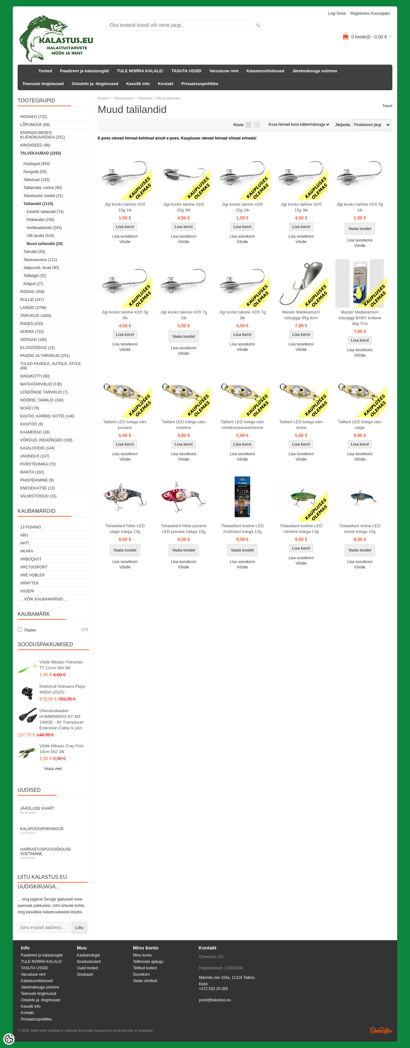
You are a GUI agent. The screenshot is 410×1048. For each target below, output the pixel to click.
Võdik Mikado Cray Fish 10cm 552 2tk (61, 748)
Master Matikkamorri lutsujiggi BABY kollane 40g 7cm (360, 318)
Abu (24, 535)
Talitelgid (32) (34, 276)
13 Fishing (30, 527)
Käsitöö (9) (31, 424)
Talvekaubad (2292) (40, 153)
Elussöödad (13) (37, 347)
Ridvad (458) (32, 292)
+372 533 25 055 (213, 989)
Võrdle (125, 242)
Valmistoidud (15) (38, 496)
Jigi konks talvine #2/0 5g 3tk (125, 315)
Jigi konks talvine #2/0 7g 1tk (183, 315)
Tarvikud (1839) (36, 316)
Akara (26, 551)
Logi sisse (337, 13)
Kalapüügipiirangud (53, 831)
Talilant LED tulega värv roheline (184, 424)
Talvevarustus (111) (40, 260)
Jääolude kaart (53, 810)
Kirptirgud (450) (36, 164)
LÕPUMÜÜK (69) (35, 125)
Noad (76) (29, 408)
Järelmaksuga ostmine (314, 70)
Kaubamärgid (88, 955)
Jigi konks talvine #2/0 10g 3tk (183, 207)
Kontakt (165, 83)
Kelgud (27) (33, 284)
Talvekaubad (124, 98)
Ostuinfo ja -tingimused (95, 83)
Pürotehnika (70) (38, 464)
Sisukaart (85, 974)
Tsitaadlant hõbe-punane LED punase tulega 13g (183, 528)
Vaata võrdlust (145, 981)
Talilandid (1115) (38, 204)
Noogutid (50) (35, 172)
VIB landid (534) (40, 236)
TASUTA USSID (186, 70)
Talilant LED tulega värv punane (125, 424)
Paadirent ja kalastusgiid (84, 70)
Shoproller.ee (381, 1030)
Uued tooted (87, 968)
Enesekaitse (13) (37, 488)
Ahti (24, 543)
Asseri (27, 591)
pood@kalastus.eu (215, 1000)
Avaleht (104, 98)
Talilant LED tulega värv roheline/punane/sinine (242, 424)
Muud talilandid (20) (45, 244)
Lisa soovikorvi (125, 236)
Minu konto (142, 955)
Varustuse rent (223, 70)
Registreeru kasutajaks (370, 13)
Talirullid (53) (34, 252)
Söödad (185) (33, 339)
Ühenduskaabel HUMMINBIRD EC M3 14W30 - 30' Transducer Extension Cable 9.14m (61, 719)
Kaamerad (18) (35, 432)
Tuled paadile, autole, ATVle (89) (50, 365)
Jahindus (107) (34, 456)
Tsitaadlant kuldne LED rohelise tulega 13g (301, 528)
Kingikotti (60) (35, 376)
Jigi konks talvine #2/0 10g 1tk (124, 207)
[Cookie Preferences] (9, 1039)
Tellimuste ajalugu (148, 961)
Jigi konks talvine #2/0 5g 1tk (360, 207)
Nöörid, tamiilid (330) (42, 400)
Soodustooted (89, 961)
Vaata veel (53, 768)
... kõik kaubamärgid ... (43, 599)
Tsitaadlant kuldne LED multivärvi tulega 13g (242, 528)
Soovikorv (141, 974)
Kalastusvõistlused (265, 70)
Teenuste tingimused (43, 83)
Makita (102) (32, 472)
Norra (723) (32, 331)
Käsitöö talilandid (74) (45, 212)
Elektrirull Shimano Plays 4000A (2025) (62, 689)
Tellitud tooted (145, 968)
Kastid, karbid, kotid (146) (47, 416)
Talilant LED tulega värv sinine (301, 424)
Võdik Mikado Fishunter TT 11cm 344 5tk (61, 665)
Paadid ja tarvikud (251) (45, 355)
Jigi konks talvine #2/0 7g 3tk (242, 315)
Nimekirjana (248, 125)
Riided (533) (31, 324)
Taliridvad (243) (36, 180)
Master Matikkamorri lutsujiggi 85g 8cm (301, 315)
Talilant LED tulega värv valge (360, 424)
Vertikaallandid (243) (44, 228)
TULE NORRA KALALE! (140, 70)
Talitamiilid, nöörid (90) (42, 188)
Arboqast (31, 559)
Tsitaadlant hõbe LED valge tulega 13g (125, 528)
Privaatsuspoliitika (199, 83)
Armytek (29, 583)
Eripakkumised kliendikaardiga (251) (42, 135)
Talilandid (145, 98)
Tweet (387, 106)
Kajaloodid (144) (37, 448)
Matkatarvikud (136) (41, 384)
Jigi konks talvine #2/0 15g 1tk (242, 207)
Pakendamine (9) (36, 480)
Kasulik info (138, 83)
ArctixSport (33, 567)
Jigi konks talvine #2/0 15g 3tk (301, 207)
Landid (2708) (33, 308)
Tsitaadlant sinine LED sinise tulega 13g (360, 528)
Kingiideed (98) (35, 145)
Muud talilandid (168, 98)
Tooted (45, 70)
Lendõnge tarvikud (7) (44, 392)
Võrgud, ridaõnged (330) (46, 440)
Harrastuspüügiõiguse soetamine (53, 853)
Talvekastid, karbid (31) (43, 196)
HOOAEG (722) (33, 117)
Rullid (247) (32, 300)
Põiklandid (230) (40, 220)
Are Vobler (32, 575)
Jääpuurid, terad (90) (41, 268)
